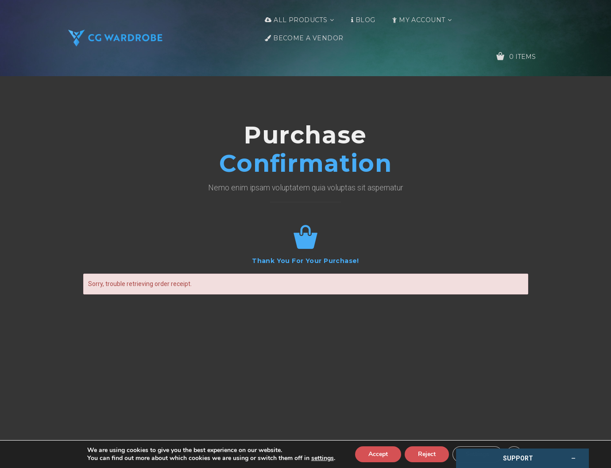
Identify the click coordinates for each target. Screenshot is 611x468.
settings (322, 458)
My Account (422, 20)
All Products (300, 20)
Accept (378, 454)
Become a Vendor (308, 38)
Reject (427, 454)
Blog (365, 20)
